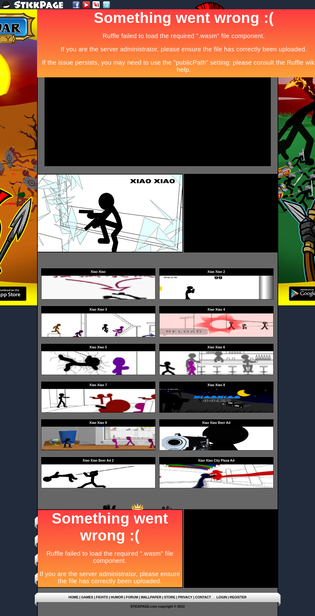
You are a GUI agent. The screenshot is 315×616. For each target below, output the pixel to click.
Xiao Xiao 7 (98, 385)
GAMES (87, 597)
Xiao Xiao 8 (216, 385)
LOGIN (221, 597)
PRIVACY (185, 597)
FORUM (132, 597)
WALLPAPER (151, 597)
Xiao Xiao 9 (98, 422)
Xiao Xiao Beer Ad (216, 422)
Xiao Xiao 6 (216, 347)
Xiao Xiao (98, 272)
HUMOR (117, 597)
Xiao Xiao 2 (216, 272)
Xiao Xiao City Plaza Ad (216, 460)
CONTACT (203, 597)
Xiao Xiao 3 (98, 309)
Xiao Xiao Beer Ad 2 (98, 460)
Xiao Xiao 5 (98, 347)
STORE (170, 597)
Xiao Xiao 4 (216, 309)
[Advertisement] (127, 121)
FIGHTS (102, 597)
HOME (74, 597)
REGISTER (238, 597)
